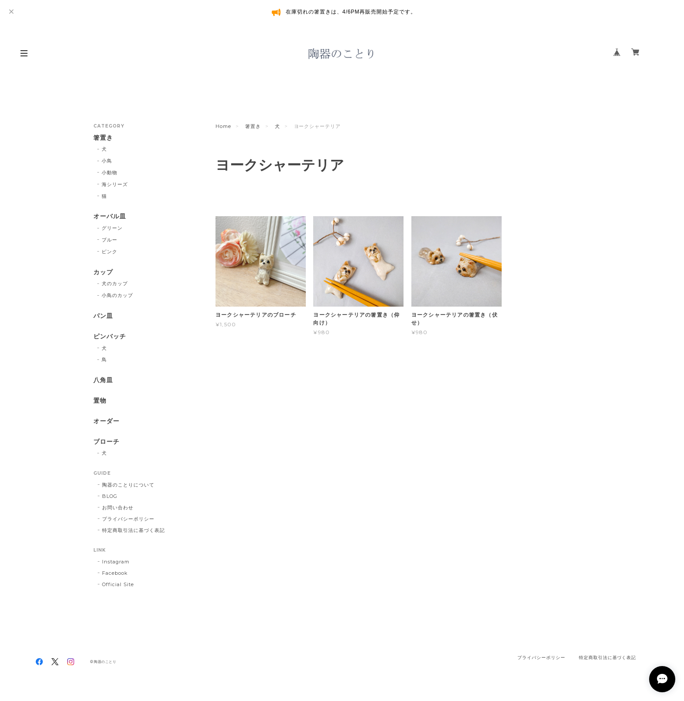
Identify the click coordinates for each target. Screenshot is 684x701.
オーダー (106, 421)
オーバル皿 (109, 216)
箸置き (253, 126)
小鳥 (107, 161)
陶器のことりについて (128, 485)
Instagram (116, 562)
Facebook (115, 573)
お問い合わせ (117, 507)
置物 (99, 400)
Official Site (117, 584)
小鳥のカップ (117, 295)
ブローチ (106, 441)
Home (223, 126)
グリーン (112, 228)
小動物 (109, 172)
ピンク (109, 252)
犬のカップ (115, 283)
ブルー (109, 240)
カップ (103, 272)
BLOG (109, 496)
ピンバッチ (109, 336)
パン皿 (103, 316)
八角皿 (103, 380)
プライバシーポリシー (128, 519)
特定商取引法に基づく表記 (133, 530)
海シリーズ (115, 184)
